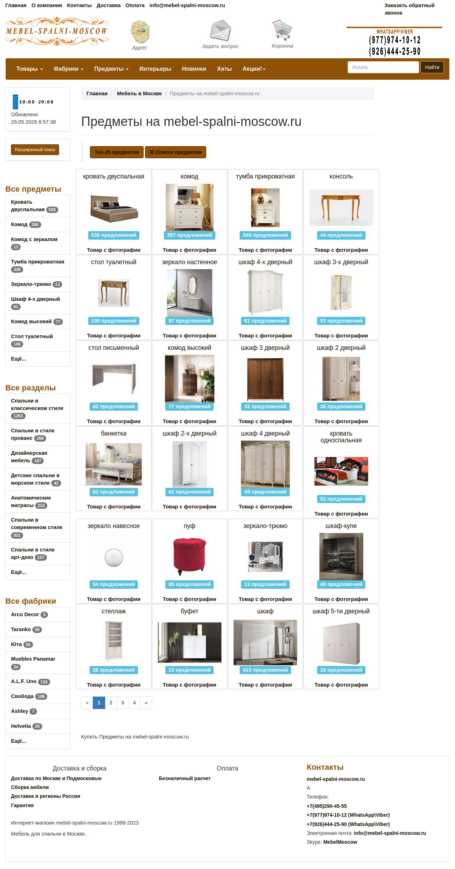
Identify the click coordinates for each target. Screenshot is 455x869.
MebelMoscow (340, 842)
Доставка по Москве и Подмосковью (56, 778)
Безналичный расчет (185, 778)
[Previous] (87, 703)
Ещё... (18, 359)
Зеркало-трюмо (36, 284)
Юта (22, 644)
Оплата (134, 5)
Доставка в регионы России (45, 796)
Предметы (111, 69)
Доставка (109, 5)
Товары (29, 69)
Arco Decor (29, 614)
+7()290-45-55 (327, 806)
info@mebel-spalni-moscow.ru (187, 5)
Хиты (224, 69)
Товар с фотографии (113, 250)
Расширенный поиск (35, 149)
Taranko (26, 629)
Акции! (253, 69)
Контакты (79, 5)
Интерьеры (155, 69)
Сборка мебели (30, 787)
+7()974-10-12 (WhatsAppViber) (348, 815)
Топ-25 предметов (117, 152)
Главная (16, 5)
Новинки (194, 69)
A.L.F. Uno (30, 681)
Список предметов (176, 152)
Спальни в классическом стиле (37, 408)
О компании (47, 5)
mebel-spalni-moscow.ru (336, 779)
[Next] (146, 703)
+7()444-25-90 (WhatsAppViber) (348, 824)
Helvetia (26, 726)
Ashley (24, 711)
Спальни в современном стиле (37, 527)
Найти (432, 67)
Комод (26, 224)
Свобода (29, 696)
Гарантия (22, 805)
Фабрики (69, 69)
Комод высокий (37, 321)
